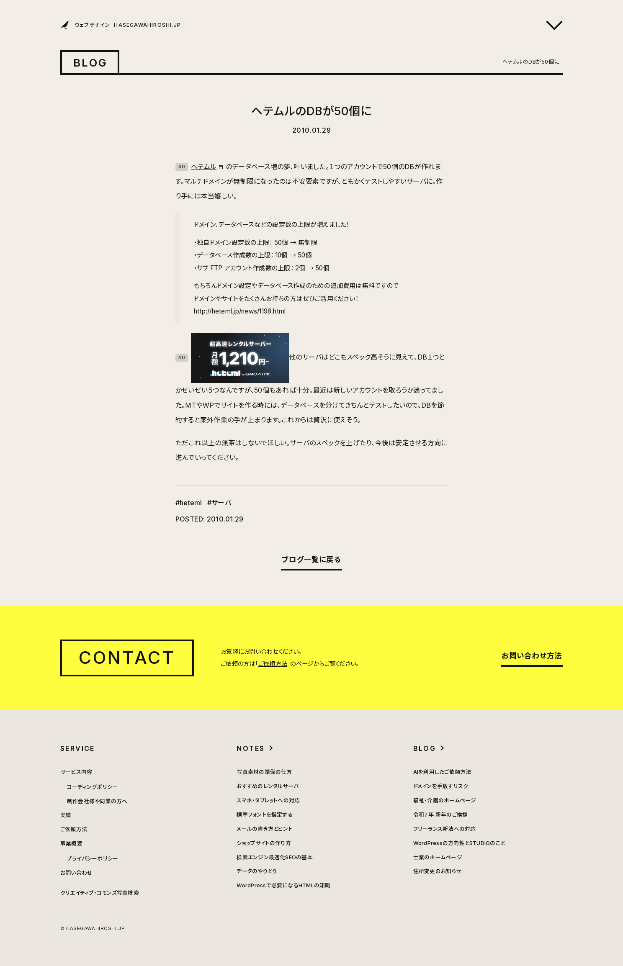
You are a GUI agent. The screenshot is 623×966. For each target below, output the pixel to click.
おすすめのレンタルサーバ (268, 786)
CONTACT (127, 657)
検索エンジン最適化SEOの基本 (275, 857)
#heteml (188, 502)
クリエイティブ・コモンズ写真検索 (99, 893)
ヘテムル (195, 166)
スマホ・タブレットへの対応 (268, 800)
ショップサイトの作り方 (264, 843)
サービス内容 (76, 772)
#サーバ (219, 502)
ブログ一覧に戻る (311, 559)
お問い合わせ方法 (532, 655)
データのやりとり (257, 871)
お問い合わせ (76, 873)
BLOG (90, 62)
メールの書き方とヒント (265, 829)
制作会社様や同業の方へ (97, 801)
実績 (65, 815)
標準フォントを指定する (265, 815)
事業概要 (71, 843)
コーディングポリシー (92, 787)
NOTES (251, 748)
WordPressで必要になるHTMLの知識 (283, 885)
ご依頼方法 (272, 663)
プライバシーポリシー (92, 859)
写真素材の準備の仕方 (264, 772)
